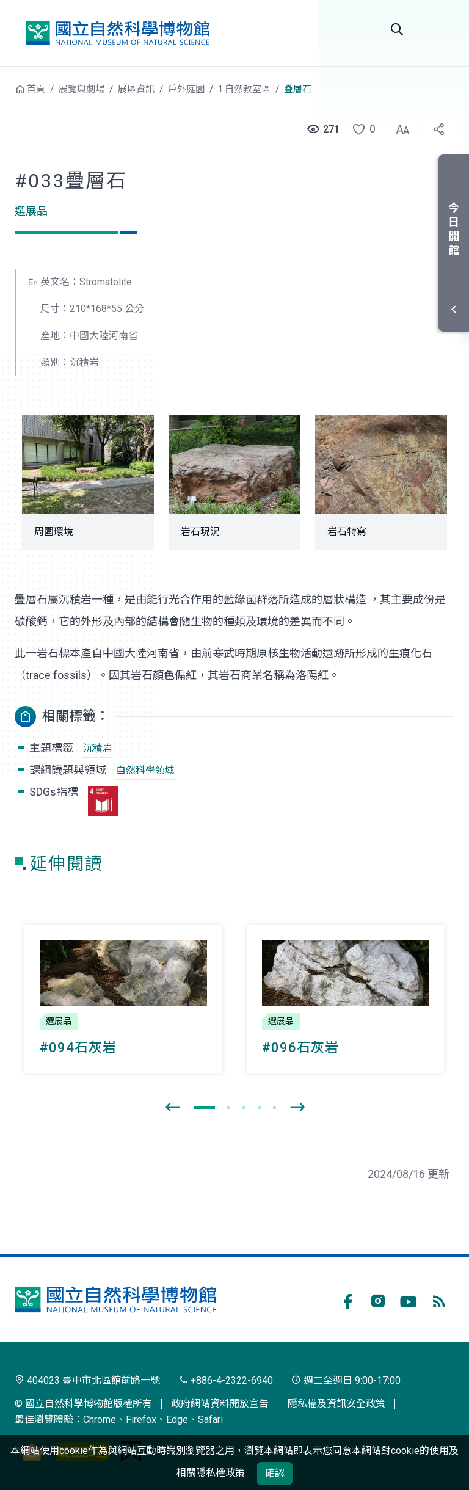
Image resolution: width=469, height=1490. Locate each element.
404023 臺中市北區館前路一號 (87, 1380)
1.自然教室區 (244, 89)
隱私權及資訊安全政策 (336, 1403)
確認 (275, 1473)
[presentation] (172, 1107)
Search (397, 29)
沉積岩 (97, 748)
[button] (359, 129)
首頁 (36, 89)
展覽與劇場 (81, 89)
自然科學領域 (145, 770)
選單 (439, 29)
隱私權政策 (220, 1472)
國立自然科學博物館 (118, 33)
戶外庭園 (186, 89)
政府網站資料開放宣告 (220, 1403)
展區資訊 (136, 89)
